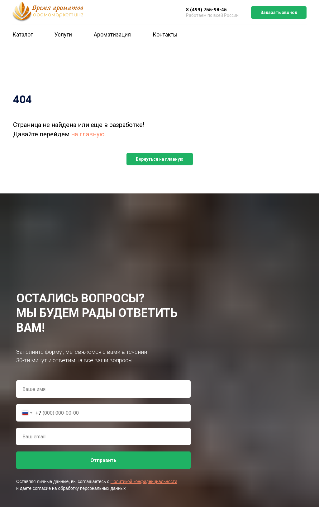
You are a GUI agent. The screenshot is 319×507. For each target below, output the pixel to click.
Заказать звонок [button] (278, 12)
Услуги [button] (63, 34)
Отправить (103, 460)
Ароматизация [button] (112, 34)
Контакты (165, 34)
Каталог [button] (22, 34)
